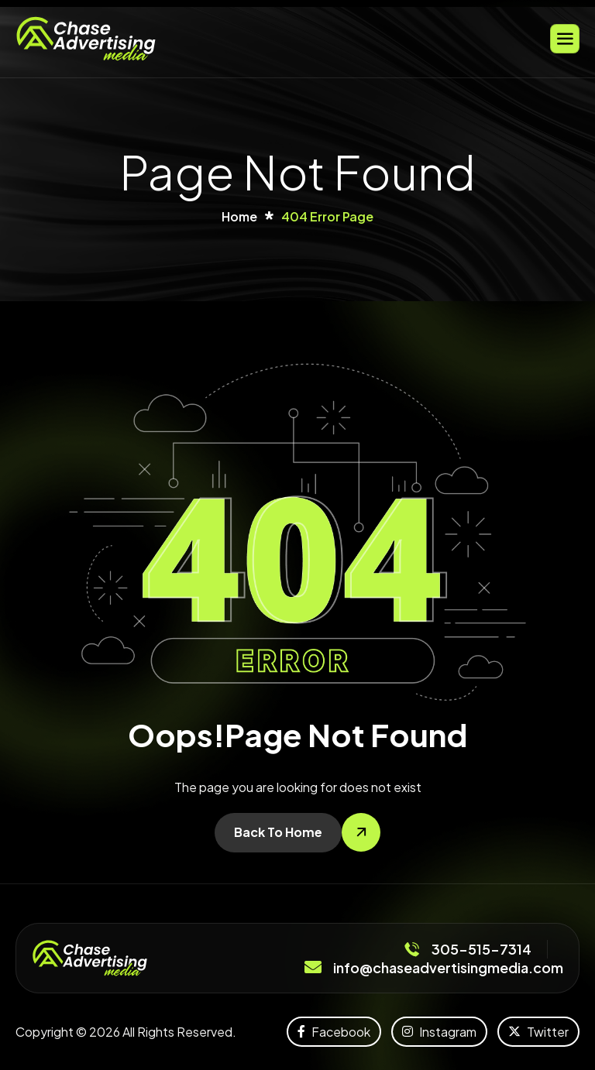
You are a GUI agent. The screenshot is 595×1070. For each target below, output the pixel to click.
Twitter (538, 1032)
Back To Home (278, 832)
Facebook (334, 1032)
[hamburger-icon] (565, 38)
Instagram (439, 1032)
